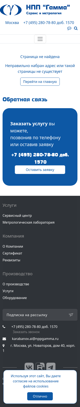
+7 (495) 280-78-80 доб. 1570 (48, 22)
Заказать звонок (26, 331)
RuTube (40, 367)
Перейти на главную (40, 81)
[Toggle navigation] (40, 39)
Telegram (50, 367)
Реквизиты (11, 260)
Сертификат (12, 253)
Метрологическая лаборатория (29, 222)
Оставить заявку (40, 169)
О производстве (16, 284)
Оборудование (15, 297)
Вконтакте (29, 367)
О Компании (13, 246)
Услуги (8, 291)
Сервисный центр (17, 215)
